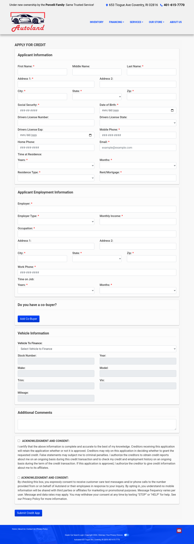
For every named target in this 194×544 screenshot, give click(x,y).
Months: (105, 160)
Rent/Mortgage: (110, 172)
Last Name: (134, 66)
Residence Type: (28, 172)
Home (14, 529)
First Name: (25, 66)
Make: (21, 368)
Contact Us (31, 529)
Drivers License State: (113, 117)
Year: (103, 355)
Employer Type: (27, 216)
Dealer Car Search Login (74, 535)
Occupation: (25, 228)
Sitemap (101, 535)
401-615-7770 (174, 5)
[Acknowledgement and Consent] (19, 441)
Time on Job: (26, 279)
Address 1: (24, 78)
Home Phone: (26, 142)
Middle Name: (81, 66)
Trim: (21, 380)
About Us (21, 529)
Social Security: (27, 105)
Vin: (102, 380)
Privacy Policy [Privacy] (42, 529)
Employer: (24, 203)
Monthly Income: (110, 216)
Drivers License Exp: (30, 129)
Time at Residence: (30, 154)
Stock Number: (27, 355)
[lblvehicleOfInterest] (97, 348)
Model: (104, 368)
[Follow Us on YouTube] (179, 530)
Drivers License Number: (33, 117)
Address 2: (106, 78)
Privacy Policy (31, 499)
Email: (103, 142)
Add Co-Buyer (28, 318)
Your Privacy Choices (117, 535)
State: (76, 91)
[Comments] (97, 424)
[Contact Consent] (19, 478)
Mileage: (23, 392)
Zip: (129, 91)
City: (20, 91)
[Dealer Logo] (27, 22)
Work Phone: (26, 267)
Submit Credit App (28, 513)
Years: (22, 160)
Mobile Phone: (109, 129)
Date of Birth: (108, 105)
